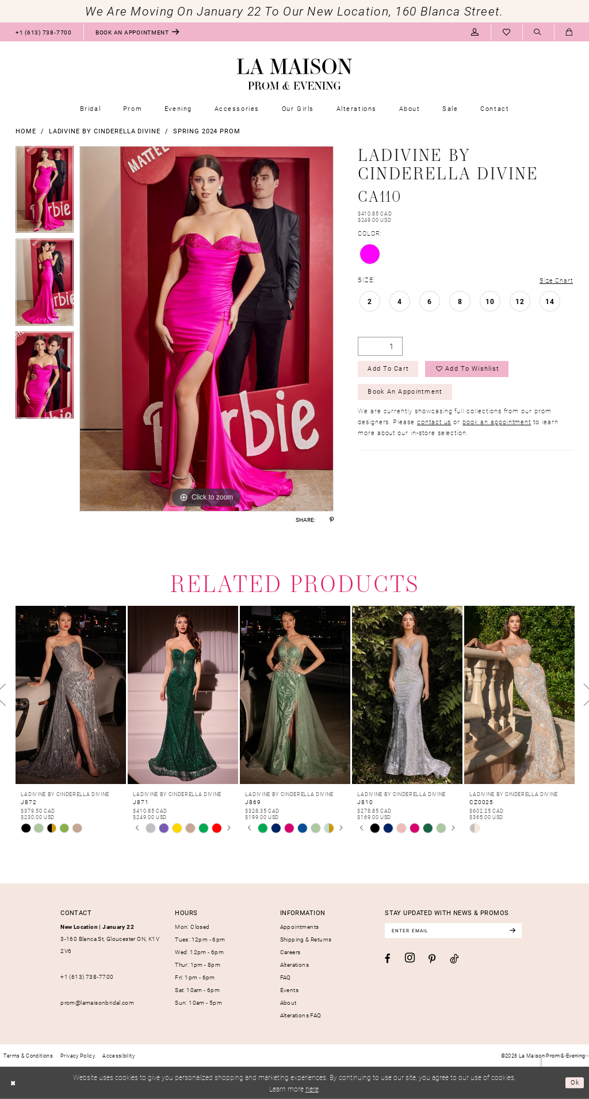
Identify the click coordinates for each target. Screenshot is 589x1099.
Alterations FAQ (301, 1015)
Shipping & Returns (306, 939)
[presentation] (71, 695)
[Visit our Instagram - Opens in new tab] (410, 958)
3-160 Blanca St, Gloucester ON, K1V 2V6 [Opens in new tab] (109, 939)
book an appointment (496, 424)
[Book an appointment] (137, 31)
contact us (434, 424)
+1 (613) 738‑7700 (86, 977)
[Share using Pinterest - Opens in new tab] (332, 519)
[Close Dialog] (13, 1083)
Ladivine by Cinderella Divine (105, 130)
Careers (290, 952)
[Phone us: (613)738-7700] (43, 31)
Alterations (294, 964)
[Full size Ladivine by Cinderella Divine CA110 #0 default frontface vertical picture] (206, 329)
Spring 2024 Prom (206, 130)
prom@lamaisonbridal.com (97, 1002)
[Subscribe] (517, 931)
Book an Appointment (405, 394)
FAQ (285, 977)
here (312, 1088)
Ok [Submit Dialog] (574, 1082)
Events (289, 990)
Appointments (299, 927)
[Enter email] (456, 931)
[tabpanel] (45, 192)
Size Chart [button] (556, 280)
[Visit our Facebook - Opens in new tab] (388, 959)
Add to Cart (389, 370)
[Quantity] (380, 346)
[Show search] (538, 32)
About (288, 1002)
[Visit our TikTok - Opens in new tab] (454, 959)
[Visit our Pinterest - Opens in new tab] (432, 959)
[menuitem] (43, 31)
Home (26, 130)
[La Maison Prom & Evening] (294, 74)
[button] (475, 31)
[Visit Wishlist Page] (506, 31)
